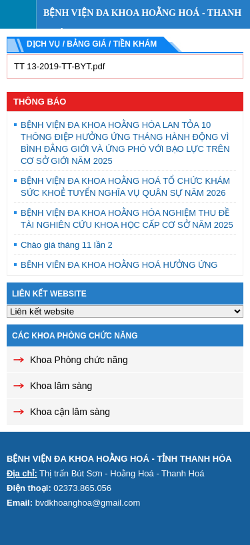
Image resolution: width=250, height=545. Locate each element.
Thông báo (39, 102)
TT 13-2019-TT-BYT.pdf (59, 66)
